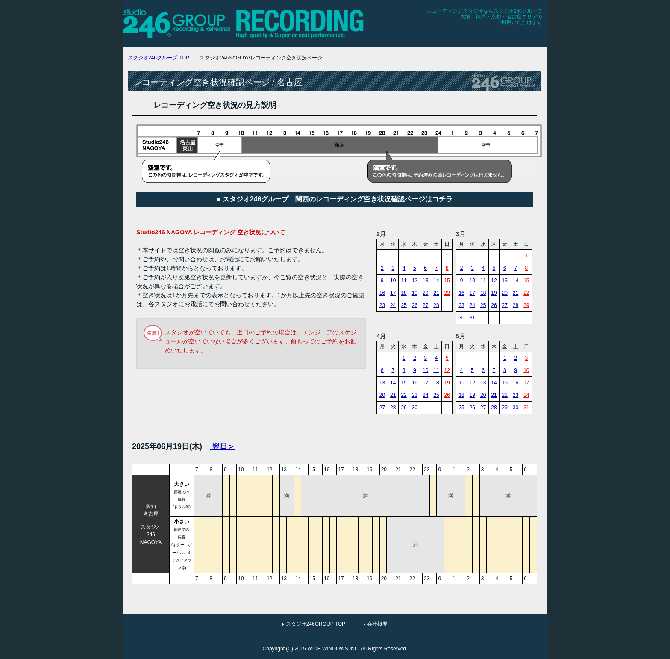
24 (393, 305)
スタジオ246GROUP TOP (315, 624)
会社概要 (377, 624)
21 (436, 293)
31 (472, 318)
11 (403, 281)
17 (393, 293)
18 (403, 293)
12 (414, 281)
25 (403, 305)
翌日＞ (222, 446)
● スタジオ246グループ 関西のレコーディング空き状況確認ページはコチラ (335, 199)
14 (436, 281)
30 (461, 318)
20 (425, 293)
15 (447, 281)
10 (393, 281)
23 (382, 305)
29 (526, 305)
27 (425, 305)
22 (447, 293)
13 (425, 281)
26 (414, 305)
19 (414, 293)
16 (382, 293)
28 (436, 305)
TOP (158, 58)
